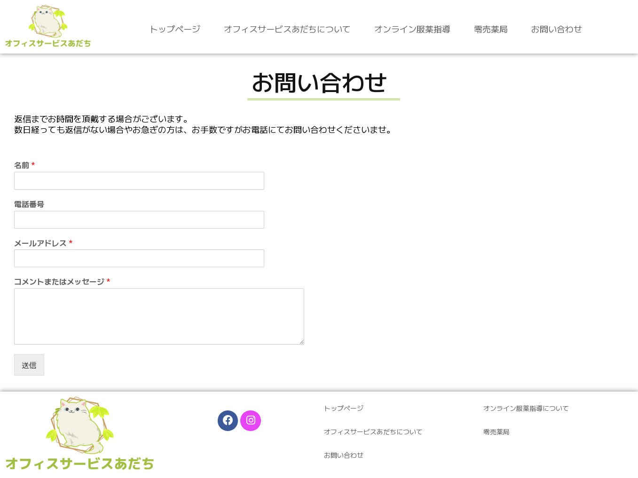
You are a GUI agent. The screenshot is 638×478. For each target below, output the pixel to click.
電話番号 (29, 204)
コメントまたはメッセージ (62, 281)
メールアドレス (43, 243)
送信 (29, 364)
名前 (24, 165)
